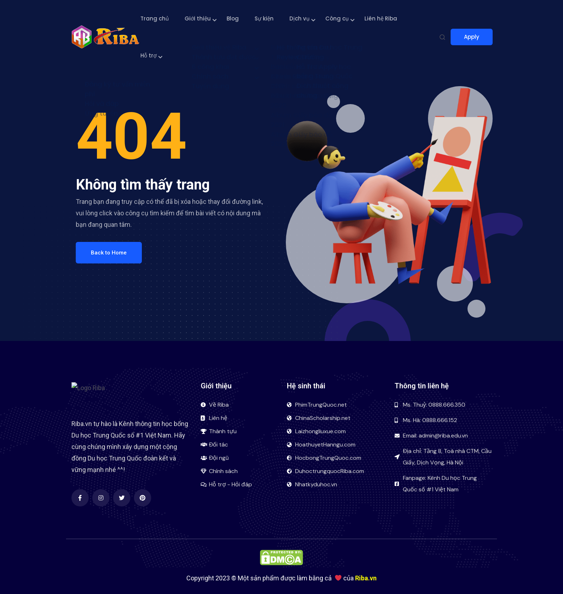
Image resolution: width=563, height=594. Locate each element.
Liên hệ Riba (380, 18)
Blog (233, 18)
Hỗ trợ (148, 55)
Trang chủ (154, 18)
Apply (475, 37)
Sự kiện (264, 18)
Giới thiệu (198, 18)
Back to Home (109, 252)
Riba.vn (366, 578)
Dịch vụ (299, 18)
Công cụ (337, 18)
